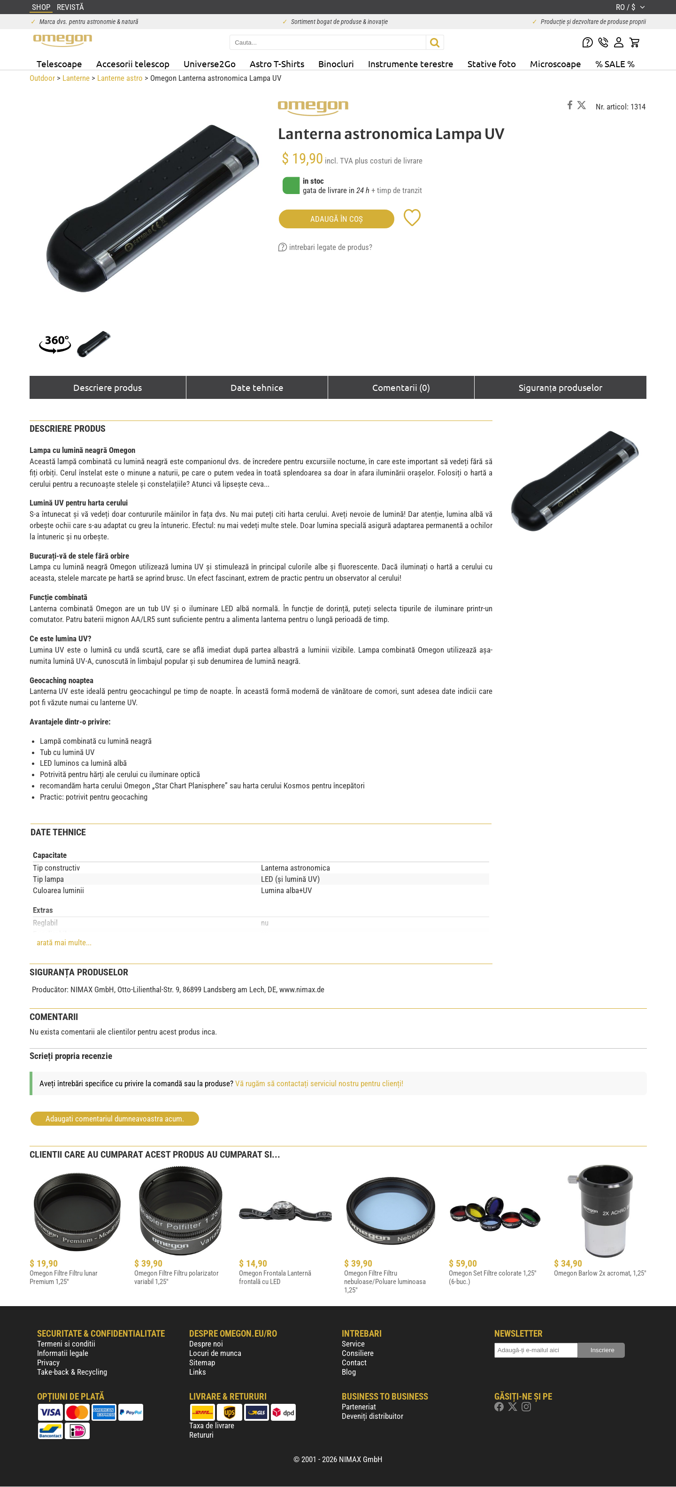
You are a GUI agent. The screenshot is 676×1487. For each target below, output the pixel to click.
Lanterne (76, 78)
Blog (349, 1372)
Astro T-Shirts (277, 63)
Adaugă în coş (336, 219)
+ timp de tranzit (396, 190)
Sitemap (202, 1362)
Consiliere (358, 1353)
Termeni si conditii (66, 1343)
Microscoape (555, 63)
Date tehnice (257, 387)
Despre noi (206, 1343)
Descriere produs (107, 387)
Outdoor (42, 78)
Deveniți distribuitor (372, 1416)
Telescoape (59, 63)
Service (353, 1343)
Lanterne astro (120, 78)
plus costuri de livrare (388, 160)
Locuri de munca (215, 1353)
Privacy (48, 1362)
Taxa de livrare (211, 1425)
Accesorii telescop (132, 63)
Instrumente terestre (410, 63)
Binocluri (336, 63)
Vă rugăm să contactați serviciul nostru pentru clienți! (319, 1083)
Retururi (201, 1435)
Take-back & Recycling (72, 1372)
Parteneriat (359, 1406)
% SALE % (615, 63)
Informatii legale (62, 1353)
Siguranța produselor (560, 387)
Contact (354, 1362)
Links (197, 1372)
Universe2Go (210, 63)
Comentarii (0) (401, 387)
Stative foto (492, 63)
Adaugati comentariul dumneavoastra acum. (115, 1118)
